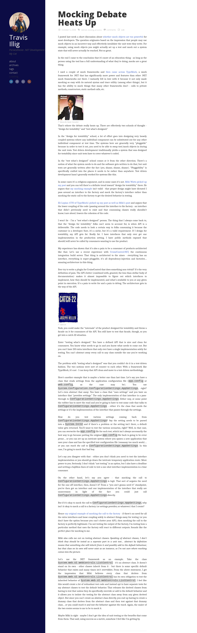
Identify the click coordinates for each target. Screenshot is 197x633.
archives (10, 60)
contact (9, 67)
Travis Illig (14, 35)
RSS (26, 76)
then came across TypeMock (121, 71)
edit (123, 29)
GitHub (13, 76)
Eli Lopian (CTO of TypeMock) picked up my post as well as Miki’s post (94, 202)
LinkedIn (19, 76)
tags (7, 64)
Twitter (7, 76)
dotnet (84, 29)
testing (91, 29)
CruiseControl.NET (119, 251)
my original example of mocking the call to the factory (92, 511)
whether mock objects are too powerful (123, 36)
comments (112, 29)
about (8, 56)
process (98, 29)
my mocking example (81, 188)
